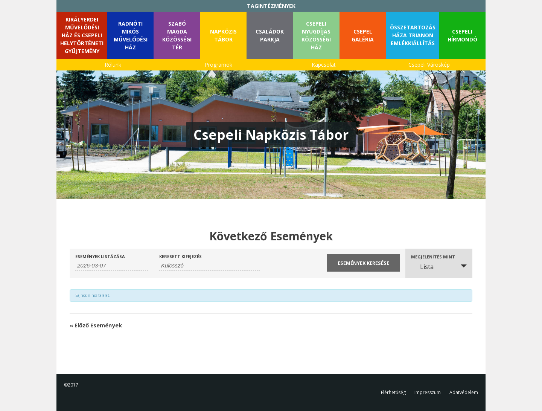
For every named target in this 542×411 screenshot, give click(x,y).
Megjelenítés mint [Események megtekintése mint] (433, 257)
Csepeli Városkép (429, 64)
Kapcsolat (324, 64)
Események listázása (100, 256)
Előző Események (96, 325)
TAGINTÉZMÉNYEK (271, 5)
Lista (422, 267)
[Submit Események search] (363, 263)
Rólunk (113, 64)
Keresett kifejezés (180, 256)
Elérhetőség (393, 392)
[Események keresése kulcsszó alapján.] (209, 265)
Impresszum (427, 392)
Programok (218, 64)
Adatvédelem (463, 392)
